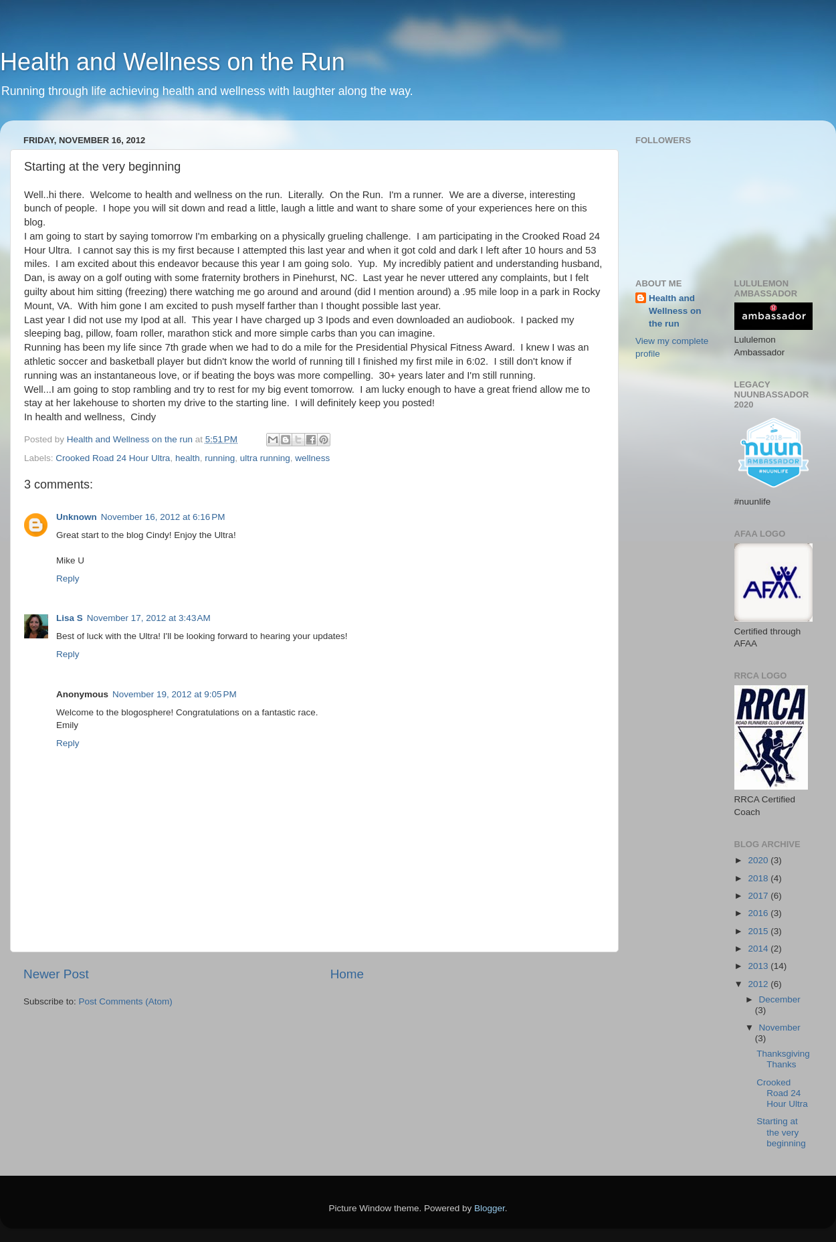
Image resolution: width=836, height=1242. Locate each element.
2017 (759, 896)
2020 (759, 860)
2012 (759, 984)
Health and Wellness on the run (675, 311)
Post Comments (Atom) (126, 1001)
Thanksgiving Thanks (783, 1059)
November (780, 1028)
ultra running (265, 458)
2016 (759, 913)
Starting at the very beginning (781, 1132)
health (187, 458)
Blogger (489, 1208)
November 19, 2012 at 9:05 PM (174, 694)
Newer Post (56, 974)
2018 (759, 878)
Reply (68, 578)
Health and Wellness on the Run (172, 62)
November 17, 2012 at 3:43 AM (149, 618)
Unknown (76, 517)
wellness (312, 458)
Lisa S (69, 618)
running (220, 458)
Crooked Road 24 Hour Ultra (113, 458)
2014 (759, 949)
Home (347, 974)
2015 (759, 931)
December (780, 999)
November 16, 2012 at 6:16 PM (163, 517)
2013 (759, 966)
